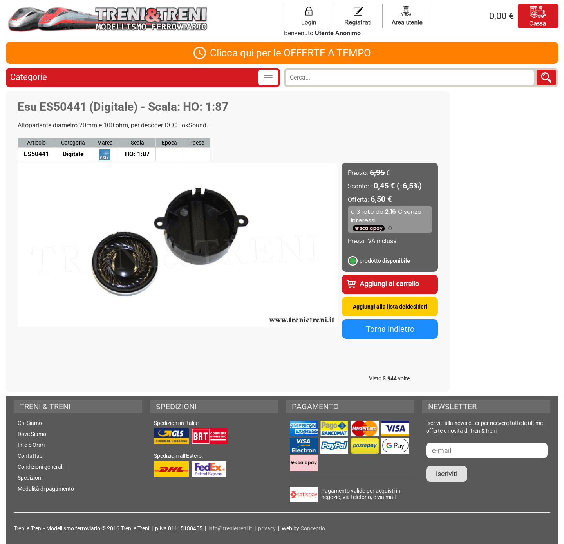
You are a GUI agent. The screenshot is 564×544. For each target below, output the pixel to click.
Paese (196, 142)
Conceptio (312, 528)
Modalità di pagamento (46, 489)
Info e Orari (31, 445)
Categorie (28, 77)
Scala (137, 142)
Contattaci (30, 456)
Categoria (73, 142)
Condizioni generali (40, 467)
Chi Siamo (30, 423)
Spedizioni (30, 478)
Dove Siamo (32, 434)
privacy (267, 528)
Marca (105, 142)
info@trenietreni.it (230, 528)
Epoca (169, 142)
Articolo (36, 142)
